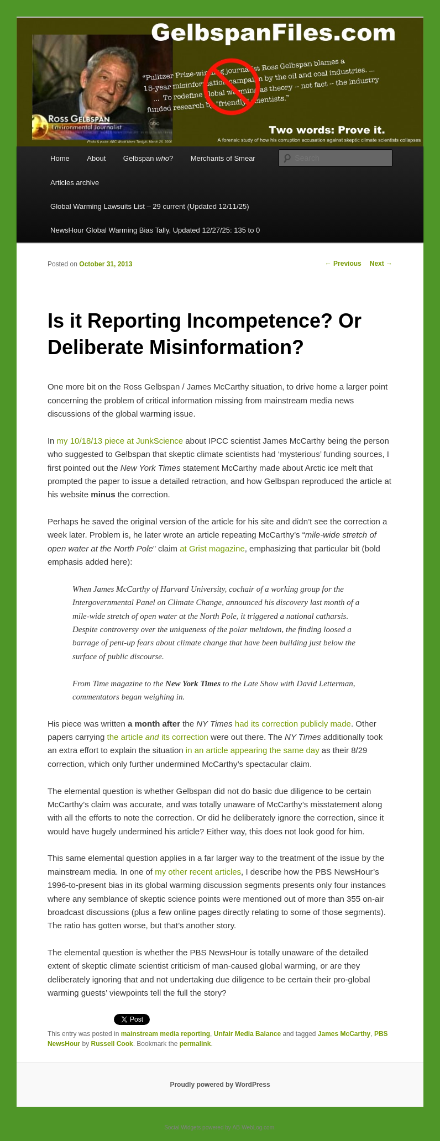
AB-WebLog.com (253, 1127)
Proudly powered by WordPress (220, 1085)
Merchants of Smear (223, 158)
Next (381, 263)
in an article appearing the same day (252, 750)
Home (60, 158)
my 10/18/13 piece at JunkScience (120, 440)
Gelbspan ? (148, 158)
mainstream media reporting (165, 1034)
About (96, 158)
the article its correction (157, 737)
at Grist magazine (212, 548)
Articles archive (74, 182)
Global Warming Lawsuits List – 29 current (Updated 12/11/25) (149, 206)
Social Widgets (182, 1127)
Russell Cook (112, 1044)
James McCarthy (344, 1034)
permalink (195, 1044)
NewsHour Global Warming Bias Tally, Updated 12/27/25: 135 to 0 (155, 230)
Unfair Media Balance (247, 1034)
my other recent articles (198, 871)
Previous (343, 263)
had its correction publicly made (293, 723)
